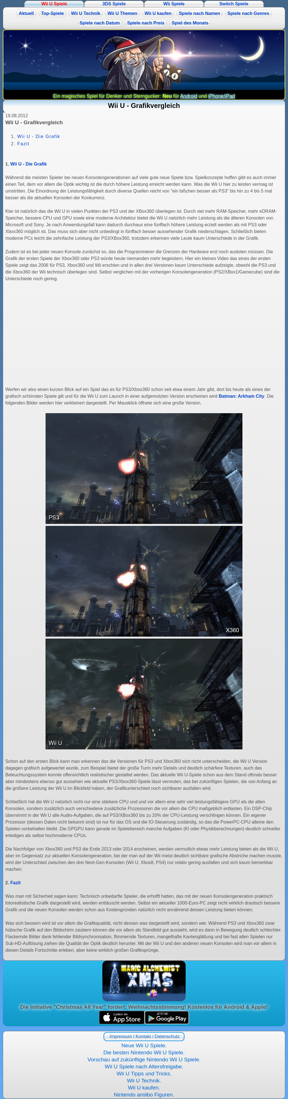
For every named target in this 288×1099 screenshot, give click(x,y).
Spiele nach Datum (100, 23)
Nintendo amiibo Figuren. (144, 1095)
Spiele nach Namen (199, 13)
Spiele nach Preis (146, 23)
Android (188, 96)
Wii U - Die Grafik (38, 136)
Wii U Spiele (54, 3)
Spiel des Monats (190, 23)
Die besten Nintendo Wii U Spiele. (143, 1052)
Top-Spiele (52, 13)
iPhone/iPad (221, 96)
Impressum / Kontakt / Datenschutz (143, 1036)
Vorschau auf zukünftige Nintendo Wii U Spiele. (144, 1059)
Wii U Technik (85, 13)
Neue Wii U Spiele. (143, 1045)
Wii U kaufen (158, 13)
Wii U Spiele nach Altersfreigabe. (144, 1066)
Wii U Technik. (144, 1081)
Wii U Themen (122, 13)
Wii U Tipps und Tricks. (143, 1074)
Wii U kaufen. (144, 1088)
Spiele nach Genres (248, 13)
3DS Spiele (114, 3)
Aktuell (26, 13)
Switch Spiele (233, 3)
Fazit (23, 143)
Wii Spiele (173, 3)
